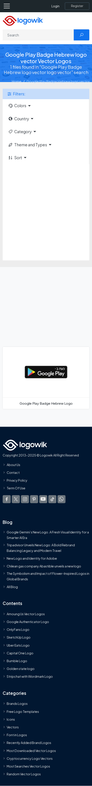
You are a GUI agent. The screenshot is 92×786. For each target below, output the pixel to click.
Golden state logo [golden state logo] (21, 669)
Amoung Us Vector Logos (26, 614)
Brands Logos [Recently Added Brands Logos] (17, 704)
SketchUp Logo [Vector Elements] (19, 637)
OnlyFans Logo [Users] (18, 629)
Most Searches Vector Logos (28, 766)
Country (18, 118)
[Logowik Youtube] (43, 499)
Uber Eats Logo (18, 645)
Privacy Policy (17, 480)
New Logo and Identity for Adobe (32, 558)
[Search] (38, 34)
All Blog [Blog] (12, 587)
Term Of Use (16, 488)
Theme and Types (27, 144)
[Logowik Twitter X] (16, 499)
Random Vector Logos (24, 774)
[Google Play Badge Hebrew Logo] (46, 378)
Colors (17, 105)
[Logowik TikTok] (52, 499)
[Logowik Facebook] (7, 499)
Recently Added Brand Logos (29, 743)
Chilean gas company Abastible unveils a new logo (44, 566)
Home (16, 81)
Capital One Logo (20, 653)
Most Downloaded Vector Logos (31, 750)
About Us (13, 465)
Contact (13, 472)
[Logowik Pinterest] (34, 499)
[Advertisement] (46, 212)
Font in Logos (17, 735)
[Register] (77, 6)
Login (55, 6)
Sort (15, 157)
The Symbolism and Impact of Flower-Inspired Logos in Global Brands (48, 576)
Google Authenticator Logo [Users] (28, 622)
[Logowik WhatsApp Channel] (61, 499)
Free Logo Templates (23, 711)
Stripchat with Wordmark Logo (30, 676)
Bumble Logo (17, 661)
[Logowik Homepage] (23, 20)
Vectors (13, 727)
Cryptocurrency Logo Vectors (30, 758)
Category (20, 131)
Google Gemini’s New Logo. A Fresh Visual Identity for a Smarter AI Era (48, 534)
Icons (11, 719)
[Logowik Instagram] (25, 499)
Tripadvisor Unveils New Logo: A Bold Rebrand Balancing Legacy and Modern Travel (41, 547)
